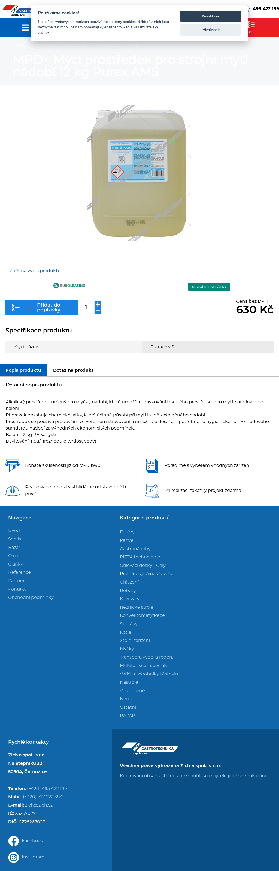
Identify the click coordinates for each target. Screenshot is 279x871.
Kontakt (17, 589)
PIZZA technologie (140, 557)
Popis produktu (23, 370)
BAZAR (127, 716)
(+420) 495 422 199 (47, 788)
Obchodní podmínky (31, 597)
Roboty (128, 590)
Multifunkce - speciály (144, 665)
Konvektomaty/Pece (142, 615)
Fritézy (127, 532)
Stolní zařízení (135, 640)
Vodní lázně (132, 691)
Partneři (17, 581)
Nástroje (129, 682)
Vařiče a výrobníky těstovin (149, 674)
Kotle (125, 632)
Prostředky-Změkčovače (59, 45)
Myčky (127, 649)
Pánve (127, 540)
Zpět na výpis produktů (35, 271)
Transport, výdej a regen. (146, 657)
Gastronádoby (135, 549)
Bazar (14, 547)
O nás (14, 556)
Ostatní (128, 707)
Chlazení (129, 582)
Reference (19, 572)
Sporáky (129, 624)
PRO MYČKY (107, 45)
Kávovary (130, 599)
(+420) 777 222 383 (42, 797)
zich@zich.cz (39, 805)
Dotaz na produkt (73, 370)
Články (15, 564)
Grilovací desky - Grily (143, 565)
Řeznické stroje (136, 607)
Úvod (18, 45)
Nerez (126, 699)
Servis (14, 539)
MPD (134, 45)
